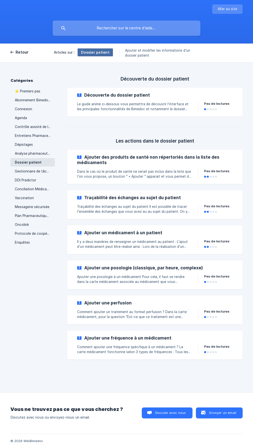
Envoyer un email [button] (222, 413)
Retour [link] (22, 52)
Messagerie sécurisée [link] (32, 207)
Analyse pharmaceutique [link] (34, 153)
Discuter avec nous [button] (170, 413)
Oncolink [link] (22, 225)
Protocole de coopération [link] (35, 233)
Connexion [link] (23, 109)
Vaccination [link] (24, 198)
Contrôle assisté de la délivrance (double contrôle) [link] (35, 127)
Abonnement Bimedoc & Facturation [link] (35, 100)
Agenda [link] (21, 118)
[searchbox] (126, 28)
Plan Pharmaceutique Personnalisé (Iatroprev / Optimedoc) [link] (35, 216)
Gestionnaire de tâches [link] (33, 171)
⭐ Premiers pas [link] (27, 91)
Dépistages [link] (24, 145)
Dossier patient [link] (28, 162)
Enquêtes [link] (22, 242)
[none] (227, 9)
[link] (155, 102)
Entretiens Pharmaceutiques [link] (35, 136)
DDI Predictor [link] (25, 180)
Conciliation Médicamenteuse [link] (35, 189)
